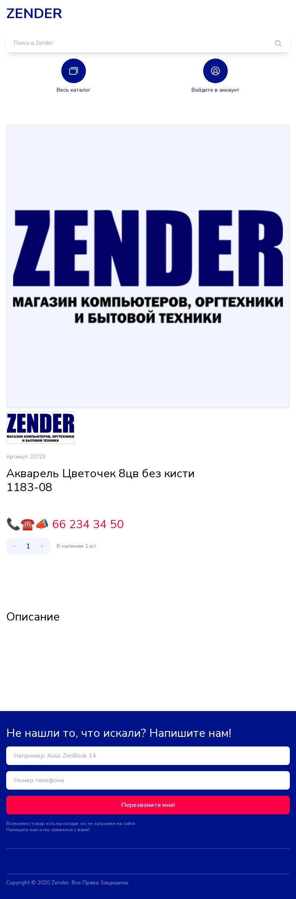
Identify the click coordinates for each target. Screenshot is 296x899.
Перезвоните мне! (148, 805)
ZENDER (34, 14)
